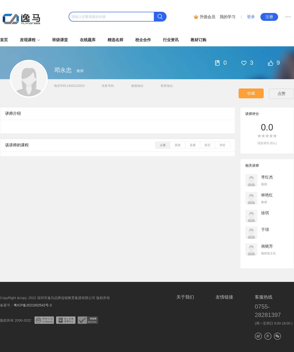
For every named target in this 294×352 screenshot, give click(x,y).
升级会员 (207, 17)
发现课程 (28, 40)
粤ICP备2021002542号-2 (33, 305)
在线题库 (88, 40)
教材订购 (198, 40)
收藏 (251, 93)
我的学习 (227, 17)
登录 (251, 17)
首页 (4, 40)
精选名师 (115, 40)
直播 (193, 145)
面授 (178, 145)
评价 (222, 145)
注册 (269, 17)
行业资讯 (171, 40)
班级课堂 (60, 40)
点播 (163, 145)
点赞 (281, 93)
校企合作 (143, 40)
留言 (207, 145)
